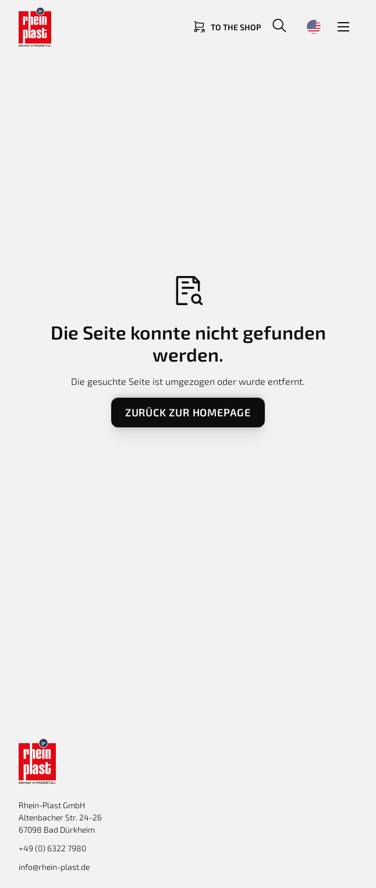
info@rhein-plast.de (54, 867)
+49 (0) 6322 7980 (52, 848)
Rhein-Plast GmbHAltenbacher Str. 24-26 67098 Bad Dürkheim (60, 817)
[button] (279, 27)
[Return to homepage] (65, 27)
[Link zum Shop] (226, 27)
